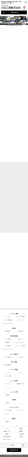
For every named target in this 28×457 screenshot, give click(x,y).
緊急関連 (7, 342)
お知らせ (21, 436)
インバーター (7, 316)
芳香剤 (14, 399)
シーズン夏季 (14, 380)
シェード (7, 387)
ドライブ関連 (14, 369)
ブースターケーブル (7, 323)
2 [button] (14, 27)
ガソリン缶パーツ (20, 357)
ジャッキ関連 (7, 339)
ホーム (7, 428)
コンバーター (20, 320)
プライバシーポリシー (7, 439)
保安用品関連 (14, 336)
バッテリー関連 (14, 313)
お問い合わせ (14, 12)
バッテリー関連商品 (7, 320)
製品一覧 (21, 428)
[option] (14, 21)
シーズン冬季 (14, 392)
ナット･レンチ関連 (20, 345)
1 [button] (12, 27)
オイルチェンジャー (20, 342)
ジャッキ (7, 413)
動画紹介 (21, 431)
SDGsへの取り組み (7, 436)
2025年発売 (20, 331)
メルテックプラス (14, 407)
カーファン (7, 383)
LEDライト (20, 339)
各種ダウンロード (7, 431)
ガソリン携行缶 (14, 354)
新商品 (14, 328)
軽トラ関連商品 (7, 364)
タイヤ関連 (7, 345)
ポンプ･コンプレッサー (7, 349)
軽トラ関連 (14, 362)
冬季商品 (7, 395)
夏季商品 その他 (20, 383)
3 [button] (16, 27)
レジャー (7, 372)
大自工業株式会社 (11, 5)
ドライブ (20, 372)
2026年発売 (7, 331)
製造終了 (14, 418)
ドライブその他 (7, 376)
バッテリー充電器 (20, 316)
